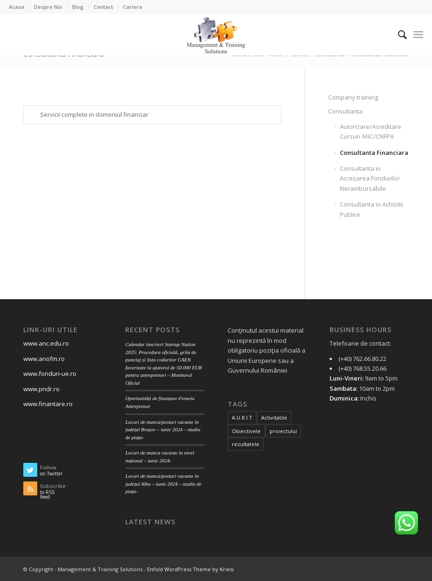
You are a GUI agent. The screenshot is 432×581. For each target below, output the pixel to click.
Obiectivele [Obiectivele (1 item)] (246, 430)
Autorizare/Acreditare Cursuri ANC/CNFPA (370, 131)
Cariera (132, 6)
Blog (78, 6)
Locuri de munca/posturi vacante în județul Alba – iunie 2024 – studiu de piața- (163, 483)
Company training (353, 97)
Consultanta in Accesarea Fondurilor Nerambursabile (370, 178)
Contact (103, 6)
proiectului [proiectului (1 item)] (283, 430)
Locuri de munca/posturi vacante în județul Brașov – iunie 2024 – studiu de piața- (162, 429)
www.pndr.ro (41, 389)
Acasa (16, 6)
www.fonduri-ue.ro (49, 373)
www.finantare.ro (48, 404)
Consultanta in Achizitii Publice (371, 209)
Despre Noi (48, 6)
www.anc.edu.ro (46, 343)
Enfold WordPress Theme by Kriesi (190, 569)
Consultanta (345, 111)
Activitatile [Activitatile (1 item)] (274, 417)
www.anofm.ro (44, 358)
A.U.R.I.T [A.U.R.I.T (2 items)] (242, 417)
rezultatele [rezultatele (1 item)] (245, 444)
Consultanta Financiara (374, 152)
